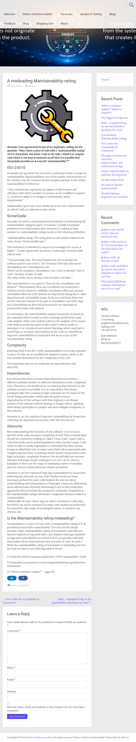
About (64, 23)
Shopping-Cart (44, 23)
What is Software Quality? (38, 14)
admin (31, 86)
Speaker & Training (91, 14)
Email (11, 679)
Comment (14, 630)
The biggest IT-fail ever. (114, 117)
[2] (57, 228)
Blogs (112, 14)
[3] (56, 324)
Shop (26, 23)
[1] (19, 180)
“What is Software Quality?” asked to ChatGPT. (111, 109)
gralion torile (108, 229)
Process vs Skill (110, 260)
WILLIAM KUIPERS (112, 281)
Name (11, 667)
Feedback (9, 23)
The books (66, 14)
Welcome (9, 14)
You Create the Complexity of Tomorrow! (109, 147)
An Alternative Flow (112, 179)
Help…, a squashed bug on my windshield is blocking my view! (114, 126)
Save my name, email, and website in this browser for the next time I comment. (46, 709)
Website (11, 691)
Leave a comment (19, 585)
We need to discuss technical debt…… (112, 233)
